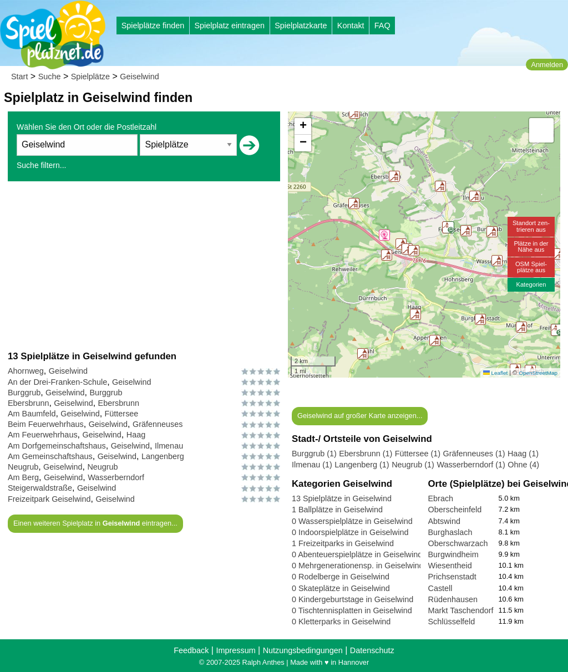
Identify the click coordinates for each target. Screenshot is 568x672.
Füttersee (122, 413)
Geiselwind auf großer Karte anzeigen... (360, 415)
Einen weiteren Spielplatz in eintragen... (95, 523)
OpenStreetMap (538, 373)
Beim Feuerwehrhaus (46, 424)
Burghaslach (450, 532)
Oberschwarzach (458, 543)
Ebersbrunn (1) (365, 453)
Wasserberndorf (116, 477)
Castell (440, 588)
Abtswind (444, 521)
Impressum (235, 650)
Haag (135, 434)
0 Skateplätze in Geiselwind (341, 588)
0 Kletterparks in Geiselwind (341, 621)
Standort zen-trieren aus (531, 226)
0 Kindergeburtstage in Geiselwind (352, 599)
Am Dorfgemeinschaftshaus (57, 445)
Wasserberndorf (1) (471, 464)
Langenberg (162, 456)
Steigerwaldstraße (40, 487)
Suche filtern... (42, 165)
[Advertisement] (144, 265)
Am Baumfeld (31, 413)
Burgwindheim (453, 554)
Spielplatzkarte (301, 25)
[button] (413, 250)
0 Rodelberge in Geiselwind (340, 576)
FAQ (382, 25)
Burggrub (24, 392)
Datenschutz (372, 650)
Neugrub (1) (413, 464)
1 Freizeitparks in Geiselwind (343, 543)
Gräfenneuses (157, 424)
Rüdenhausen (453, 599)
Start (19, 76)
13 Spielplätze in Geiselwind (342, 498)
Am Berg (23, 477)
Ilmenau (169, 445)
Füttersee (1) (417, 453)
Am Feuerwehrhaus (43, 434)
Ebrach (441, 498)
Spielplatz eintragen (229, 25)
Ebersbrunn (28, 403)
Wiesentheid (450, 565)
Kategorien (531, 284)
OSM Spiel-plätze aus (531, 267)
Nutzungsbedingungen (303, 650)
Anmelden (547, 64)
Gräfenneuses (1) (474, 453)
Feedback (191, 650)
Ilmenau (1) (312, 464)
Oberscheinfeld (455, 509)
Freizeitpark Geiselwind (49, 499)
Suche (49, 76)
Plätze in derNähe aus (531, 246)
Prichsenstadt (452, 576)
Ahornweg (26, 370)
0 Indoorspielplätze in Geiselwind (350, 532)
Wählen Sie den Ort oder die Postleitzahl (86, 127)
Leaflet (495, 373)
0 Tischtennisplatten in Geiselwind (352, 610)
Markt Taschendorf (461, 610)
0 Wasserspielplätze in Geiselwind (352, 521)
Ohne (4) (523, 464)
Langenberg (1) (361, 464)
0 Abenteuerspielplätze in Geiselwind (357, 554)
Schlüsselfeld (451, 621)
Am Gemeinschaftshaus (50, 456)
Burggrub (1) (314, 453)
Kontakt (350, 25)
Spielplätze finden (153, 25)
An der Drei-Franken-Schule (57, 382)
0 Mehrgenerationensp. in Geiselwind (358, 565)
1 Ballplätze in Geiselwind (337, 509)
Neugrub (23, 466)
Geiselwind (139, 76)
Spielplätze (90, 76)
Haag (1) (523, 453)
